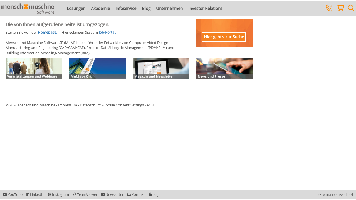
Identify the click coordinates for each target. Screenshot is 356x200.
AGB (150, 105)
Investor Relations (205, 8)
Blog (146, 8)
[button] (155, 194)
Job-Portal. (107, 32)
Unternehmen (169, 8)
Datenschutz (90, 105)
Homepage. (47, 32)
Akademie (100, 8)
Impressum (67, 105)
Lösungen (76, 8)
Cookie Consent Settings (123, 105)
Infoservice (125, 8)
